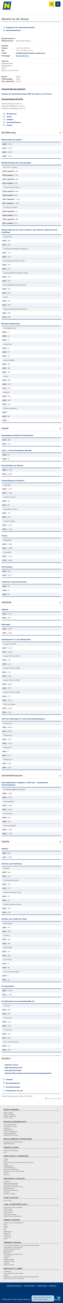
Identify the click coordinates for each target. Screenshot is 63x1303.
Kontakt (52, 1286)
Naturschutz (7, 1233)
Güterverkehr (7, 1252)
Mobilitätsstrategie (9, 1259)
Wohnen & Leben (8, 1118)
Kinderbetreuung (8, 1166)
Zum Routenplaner (13, 1083)
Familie (7, 125)
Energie (6, 1226)
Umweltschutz (7, 1237)
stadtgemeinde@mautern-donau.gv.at (30, 53)
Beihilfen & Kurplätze (9, 1194)
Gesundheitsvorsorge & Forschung (13, 1187)
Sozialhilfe (6, 1192)
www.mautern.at (22, 56)
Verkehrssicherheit (9, 1265)
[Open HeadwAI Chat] (58, 1298)
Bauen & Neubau (8, 1112)
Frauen (5, 1160)
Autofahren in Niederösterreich (12, 1249)
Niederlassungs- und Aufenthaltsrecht (14, 1171)
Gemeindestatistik (12, 30)
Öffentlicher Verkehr (9, 1261)
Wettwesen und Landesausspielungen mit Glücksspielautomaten (21, 1277)
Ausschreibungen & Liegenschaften (13, 1273)
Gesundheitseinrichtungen (11, 1185)
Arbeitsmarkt (7, 1271)
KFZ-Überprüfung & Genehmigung (13, 1254)
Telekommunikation (9, 1143)
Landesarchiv (7, 1128)
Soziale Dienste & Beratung (11, 1190)
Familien (6, 1159)
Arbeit (7, 117)
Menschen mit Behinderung (11, 1169)
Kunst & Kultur (8, 1200)
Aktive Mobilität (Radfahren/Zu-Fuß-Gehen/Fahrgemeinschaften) (22, 1245)
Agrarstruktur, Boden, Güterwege (13, 1207)
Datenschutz (30, 1286)
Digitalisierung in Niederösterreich (13, 1142)
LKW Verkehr (7, 1256)
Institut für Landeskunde (10, 1131)
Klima (5, 1228)
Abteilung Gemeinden (13, 1070)
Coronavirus (7, 1181)
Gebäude (8, 119)
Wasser (5, 1238)
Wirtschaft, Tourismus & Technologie (14, 1278)
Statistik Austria (11, 1065)
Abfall (5, 1224)
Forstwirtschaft (8, 1209)
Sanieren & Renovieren (10, 1116)
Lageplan (9, 1079)
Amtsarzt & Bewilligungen (11, 1183)
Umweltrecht (7, 1235)
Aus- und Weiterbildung (10, 1124)
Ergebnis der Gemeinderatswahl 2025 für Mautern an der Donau (27, 94)
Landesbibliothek (8, 1130)
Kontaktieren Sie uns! (14, 1091)
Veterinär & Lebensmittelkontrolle (13, 1216)
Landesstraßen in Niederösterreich (13, 1247)
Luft (5, 1230)
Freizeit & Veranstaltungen (11, 1150)
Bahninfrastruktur (9, 1250)
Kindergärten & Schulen (10, 1126)
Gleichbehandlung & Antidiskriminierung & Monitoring (18, 1162)
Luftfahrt (6, 1257)
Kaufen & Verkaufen (9, 1114)
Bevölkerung (9, 114)
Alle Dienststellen (13, 1087)
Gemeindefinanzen (12, 122)
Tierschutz (6, 1175)
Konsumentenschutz (9, 1167)
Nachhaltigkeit (7, 1231)
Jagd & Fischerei (8, 1211)
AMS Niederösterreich (13, 1068)
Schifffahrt (6, 1263)
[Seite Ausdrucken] (37, 1300)
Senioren (6, 1173)
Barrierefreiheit (14, 1286)
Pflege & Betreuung (9, 1188)
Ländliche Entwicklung (10, 1214)
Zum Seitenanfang (53, 1098)
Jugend (6, 1164)
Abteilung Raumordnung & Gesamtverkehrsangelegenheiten (28, 1073)
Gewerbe (6, 1275)
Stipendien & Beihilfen (10, 1133)
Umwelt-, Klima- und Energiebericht (13, 1223)
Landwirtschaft (8, 1212)
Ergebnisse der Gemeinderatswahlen (19, 27)
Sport (5, 1152)
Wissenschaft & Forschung (11, 1135)
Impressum (42, 1286)
